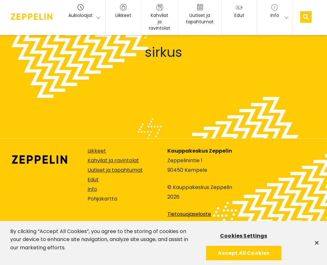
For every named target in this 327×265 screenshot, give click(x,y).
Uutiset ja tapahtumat (115, 170)
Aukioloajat (80, 11)
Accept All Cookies (243, 255)
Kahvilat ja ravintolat (113, 160)
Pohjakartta (102, 199)
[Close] (317, 245)
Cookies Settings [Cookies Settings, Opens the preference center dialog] (243, 237)
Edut (93, 179)
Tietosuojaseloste (189, 214)
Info (92, 189)
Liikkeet (96, 151)
